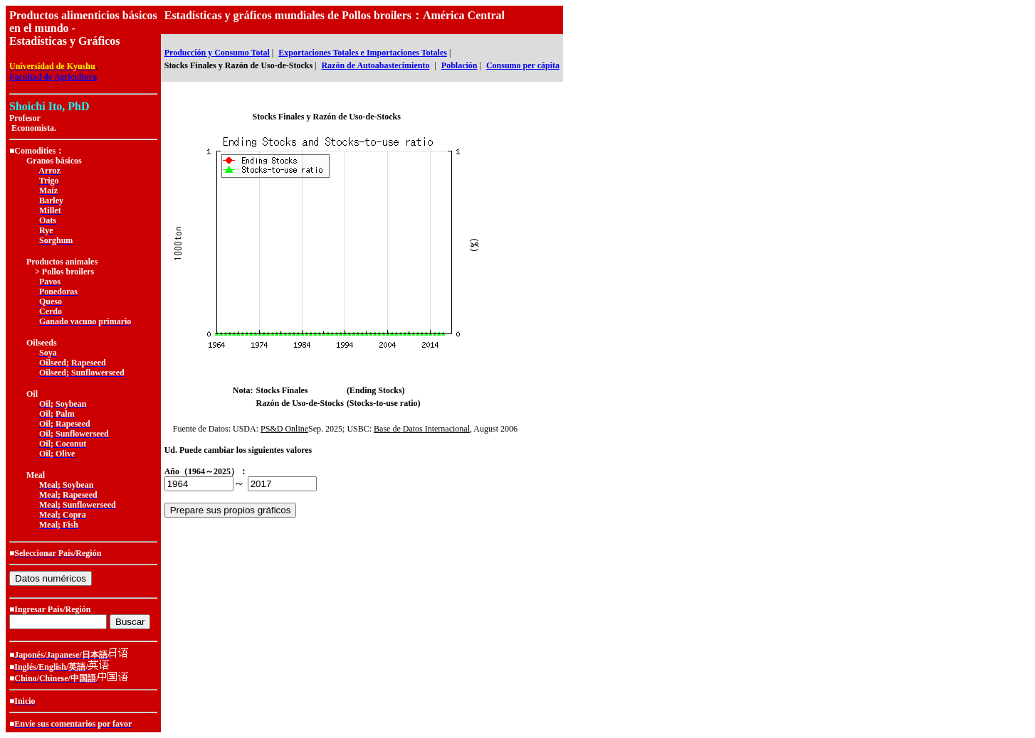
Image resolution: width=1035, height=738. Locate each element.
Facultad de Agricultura (53, 77)
